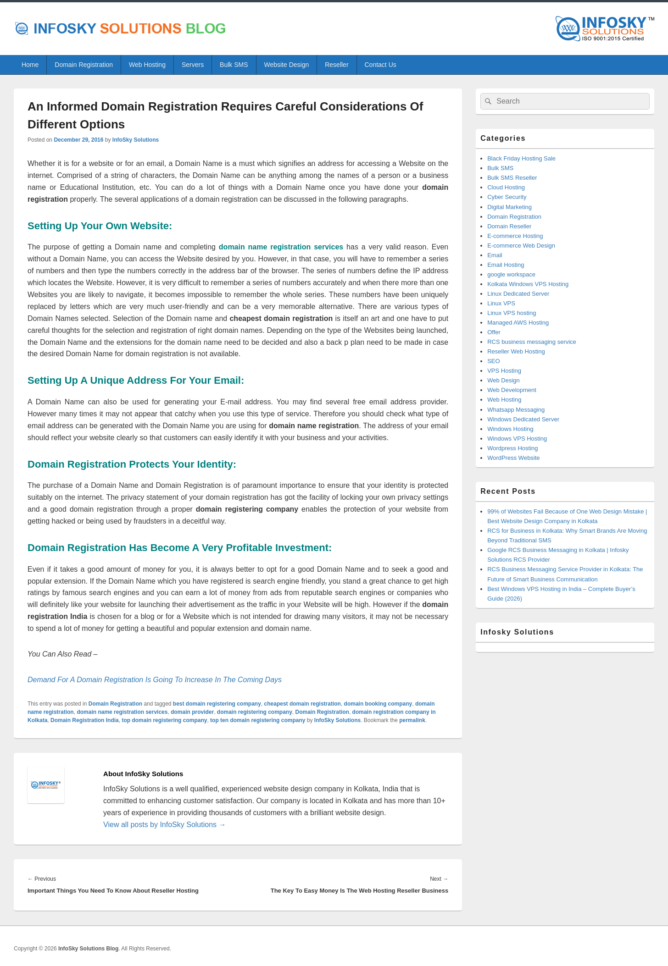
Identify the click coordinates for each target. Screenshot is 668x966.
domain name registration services (122, 712)
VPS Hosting (504, 370)
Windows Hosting (510, 428)
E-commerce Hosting (515, 235)
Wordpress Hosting (512, 448)
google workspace (511, 274)
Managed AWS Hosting (518, 322)
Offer (494, 332)
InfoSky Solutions (135, 140)
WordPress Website (513, 457)
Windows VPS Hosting (517, 438)
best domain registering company (217, 704)
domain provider (192, 712)
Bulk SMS (234, 64)
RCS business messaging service (531, 341)
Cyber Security (506, 196)
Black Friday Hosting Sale (521, 158)
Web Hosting (147, 64)
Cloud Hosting (506, 187)
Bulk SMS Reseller (512, 177)
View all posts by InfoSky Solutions (164, 824)
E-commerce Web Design (521, 245)
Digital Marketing (509, 207)
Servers (193, 64)
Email (494, 255)
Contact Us (380, 64)
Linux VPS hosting (511, 312)
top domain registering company (164, 720)
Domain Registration (84, 64)
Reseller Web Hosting (516, 351)
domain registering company (254, 712)
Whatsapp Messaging (516, 409)
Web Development (511, 389)
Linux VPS (501, 303)
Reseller (336, 64)
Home (30, 64)
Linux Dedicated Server (518, 293)
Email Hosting (505, 264)
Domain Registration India (84, 720)
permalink (412, 720)
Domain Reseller (509, 226)
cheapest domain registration (302, 704)
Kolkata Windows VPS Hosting (527, 284)
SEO (493, 361)
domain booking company (378, 704)
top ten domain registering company (257, 720)
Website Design (286, 64)
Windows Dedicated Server (523, 419)
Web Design (503, 380)
